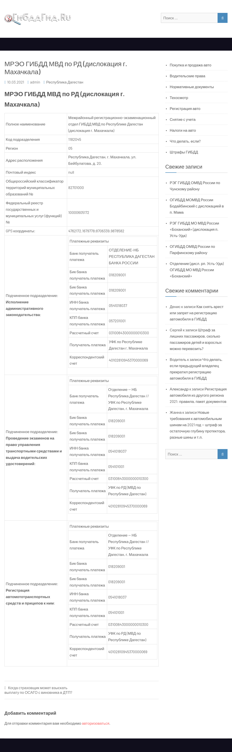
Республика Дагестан (64, 82)
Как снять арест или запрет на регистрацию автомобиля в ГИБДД (197, 312)
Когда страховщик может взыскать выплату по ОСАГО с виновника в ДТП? (38, 690)
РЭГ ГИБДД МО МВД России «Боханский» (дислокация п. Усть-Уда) (194, 229)
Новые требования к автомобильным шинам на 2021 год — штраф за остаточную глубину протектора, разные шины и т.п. (198, 424)
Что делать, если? (185, 141)
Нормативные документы (192, 86)
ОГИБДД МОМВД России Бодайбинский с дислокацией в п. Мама (197, 205)
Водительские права (187, 76)
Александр (179, 389)
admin (35, 82)
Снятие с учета (183, 119)
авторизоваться (95, 723)
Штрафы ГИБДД (184, 152)
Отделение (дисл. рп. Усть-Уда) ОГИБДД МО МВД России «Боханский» (197, 269)
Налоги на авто (183, 130)
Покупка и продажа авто (190, 65)
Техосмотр (179, 97)
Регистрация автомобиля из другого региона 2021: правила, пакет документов (198, 395)
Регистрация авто (185, 108)
